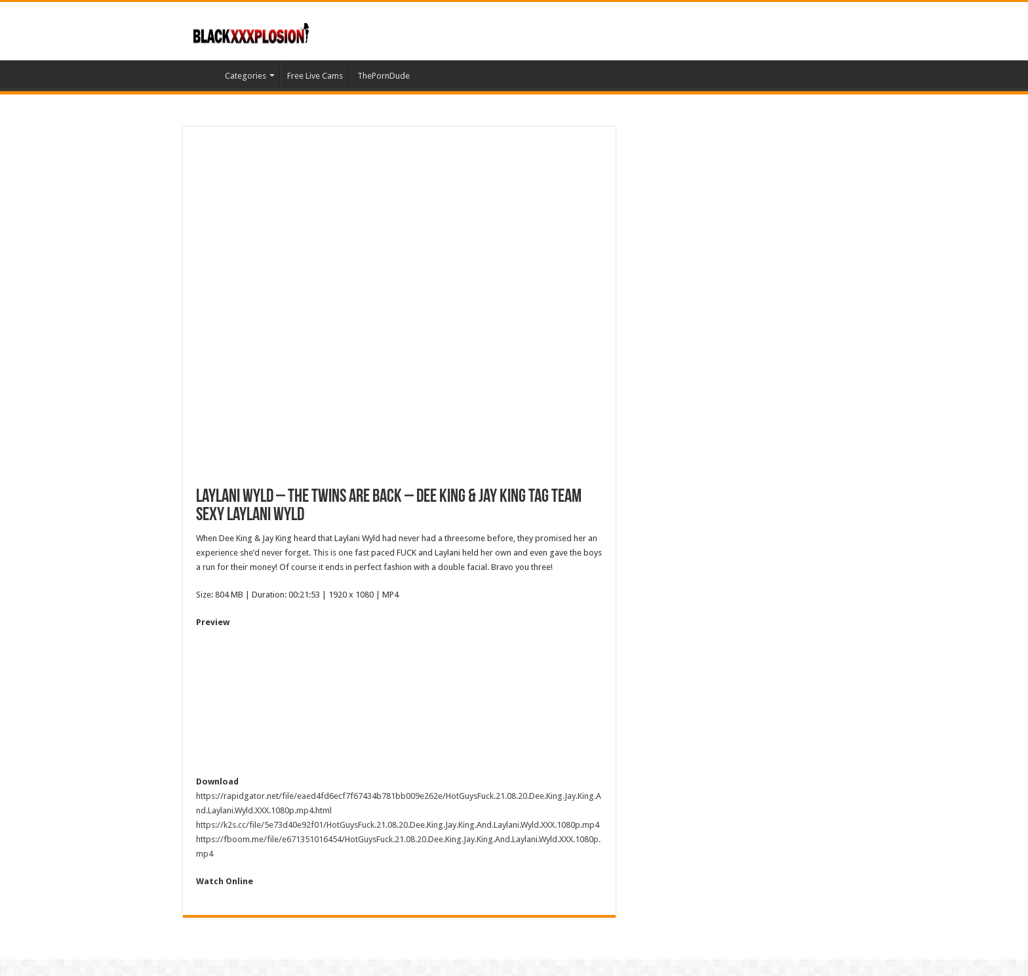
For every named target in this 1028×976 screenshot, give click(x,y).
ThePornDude (383, 76)
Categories (245, 76)
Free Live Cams (315, 76)
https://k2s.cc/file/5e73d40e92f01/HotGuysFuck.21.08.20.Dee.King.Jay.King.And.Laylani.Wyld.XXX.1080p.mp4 (397, 825)
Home (200, 74)
